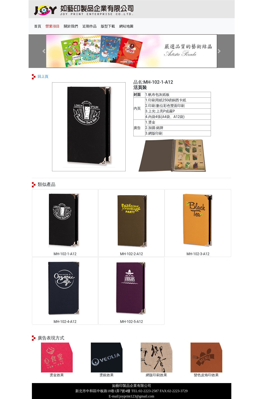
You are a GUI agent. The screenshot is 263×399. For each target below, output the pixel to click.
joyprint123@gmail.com (136, 396)
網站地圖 (126, 26)
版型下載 (108, 26)
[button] (44, 51)
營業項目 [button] (52, 26)
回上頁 (43, 76)
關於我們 (71, 26)
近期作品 (89, 26)
